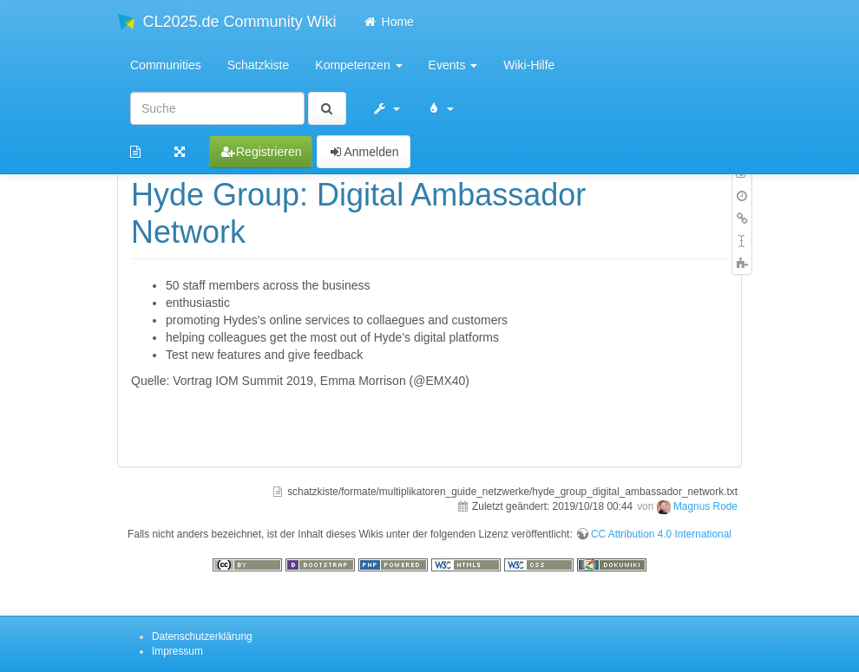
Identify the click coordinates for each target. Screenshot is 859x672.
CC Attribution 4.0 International (661, 534)
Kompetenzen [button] (358, 65)
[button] (386, 108)
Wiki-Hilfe (528, 65)
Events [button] (453, 65)
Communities (165, 65)
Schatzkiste (258, 65)
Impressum (177, 651)
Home (388, 22)
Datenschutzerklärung (202, 636)
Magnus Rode (705, 506)
